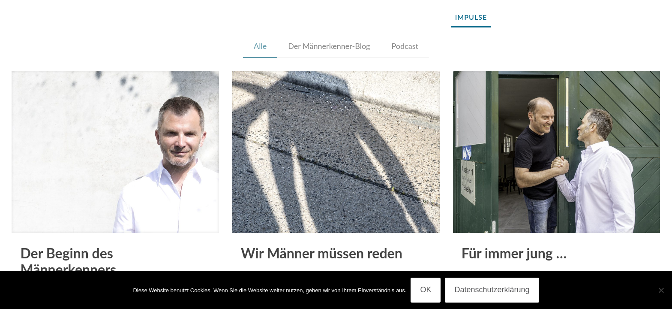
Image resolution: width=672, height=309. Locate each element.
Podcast (404, 46)
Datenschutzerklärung (491, 289)
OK (425, 289)
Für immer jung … (514, 253)
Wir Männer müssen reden (321, 253)
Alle (260, 46)
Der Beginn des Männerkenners (68, 261)
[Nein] (661, 290)
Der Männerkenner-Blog (329, 46)
